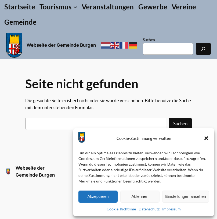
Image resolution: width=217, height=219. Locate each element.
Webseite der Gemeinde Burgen (61, 45)
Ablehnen (139, 196)
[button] (206, 138)
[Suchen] (203, 48)
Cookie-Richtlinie (121, 209)
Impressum (171, 209)
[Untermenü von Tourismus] (58, 6)
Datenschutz (149, 209)
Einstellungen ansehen (185, 196)
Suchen (149, 39)
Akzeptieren (97, 196)
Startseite (19, 6)
